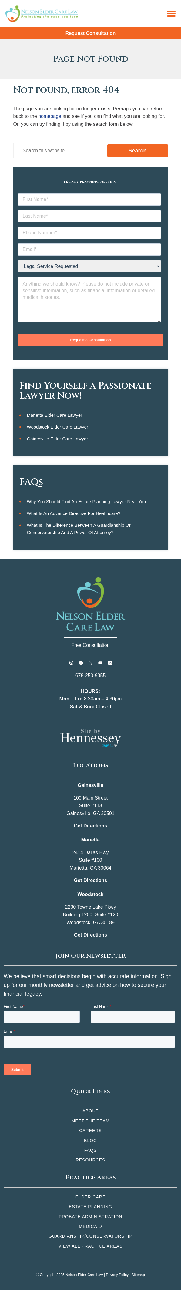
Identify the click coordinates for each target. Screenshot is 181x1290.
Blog (90, 1140)
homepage (49, 116)
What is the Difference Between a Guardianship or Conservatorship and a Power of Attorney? (79, 529)
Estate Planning (90, 1206)
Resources (91, 1160)
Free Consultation (90, 645)
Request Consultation (90, 33)
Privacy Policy (117, 1275)
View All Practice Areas (91, 1246)
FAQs (90, 1150)
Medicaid (90, 1226)
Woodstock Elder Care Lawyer (57, 426)
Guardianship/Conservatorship (90, 1236)
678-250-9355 (90, 675)
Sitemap (138, 1275)
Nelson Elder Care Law (84, 1275)
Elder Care (90, 1197)
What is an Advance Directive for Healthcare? (73, 513)
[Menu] (171, 14)
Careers (90, 1130)
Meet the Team (91, 1120)
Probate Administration (90, 1216)
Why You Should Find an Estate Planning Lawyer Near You (86, 501)
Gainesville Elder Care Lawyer (57, 438)
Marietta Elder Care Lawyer (54, 415)
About (90, 1110)
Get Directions (90, 825)
